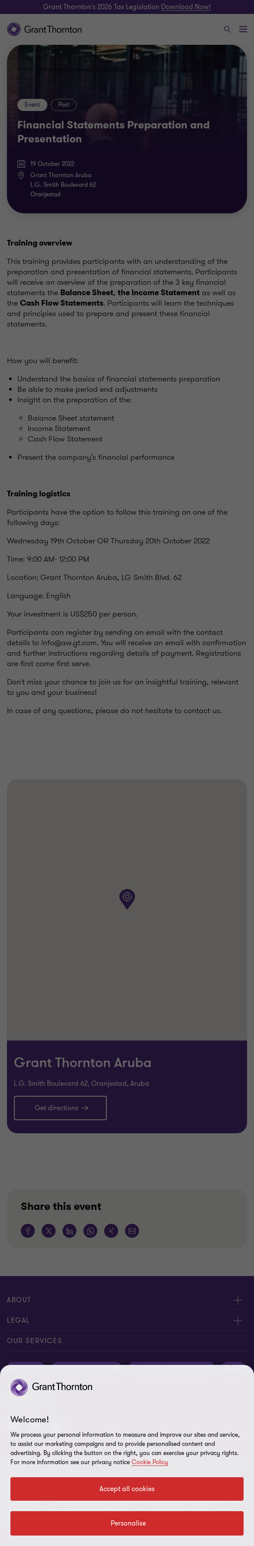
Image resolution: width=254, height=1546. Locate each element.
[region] (127, 1455)
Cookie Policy (150, 1462)
